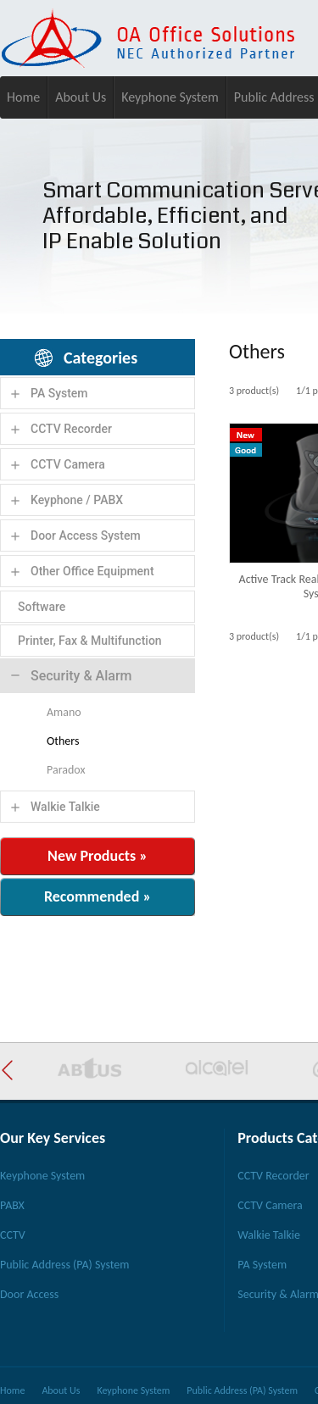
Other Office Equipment (92, 571)
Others (63, 741)
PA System (59, 393)
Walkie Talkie (65, 806)
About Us (80, 97)
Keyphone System (170, 97)
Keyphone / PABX (77, 500)
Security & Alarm (81, 676)
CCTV (12, 1235)
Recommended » (97, 896)
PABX (12, 1205)
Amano (64, 712)
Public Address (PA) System (64, 1264)
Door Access (29, 1294)
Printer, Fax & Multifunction (90, 640)
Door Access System (86, 535)
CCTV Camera (68, 464)
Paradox (66, 770)
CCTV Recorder (71, 429)
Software (41, 606)
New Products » (97, 855)
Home (23, 97)
